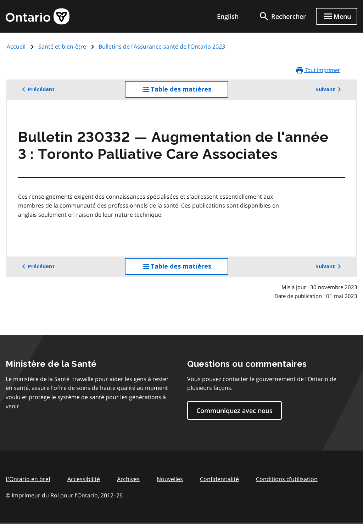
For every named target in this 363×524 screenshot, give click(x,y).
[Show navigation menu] (336, 16)
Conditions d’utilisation (287, 479)
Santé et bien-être (62, 46)
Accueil (16, 46)
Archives (128, 479)
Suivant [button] (329, 89)
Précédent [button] (37, 89)
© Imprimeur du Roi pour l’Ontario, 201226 (64, 495)
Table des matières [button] (185, 91)
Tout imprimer (317, 70)
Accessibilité (83, 479)
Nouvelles (170, 479)
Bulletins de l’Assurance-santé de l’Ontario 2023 (162, 46)
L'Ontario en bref (28, 479)
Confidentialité (219, 479)
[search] (282, 16)
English (228, 16)
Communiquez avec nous (234, 410)
